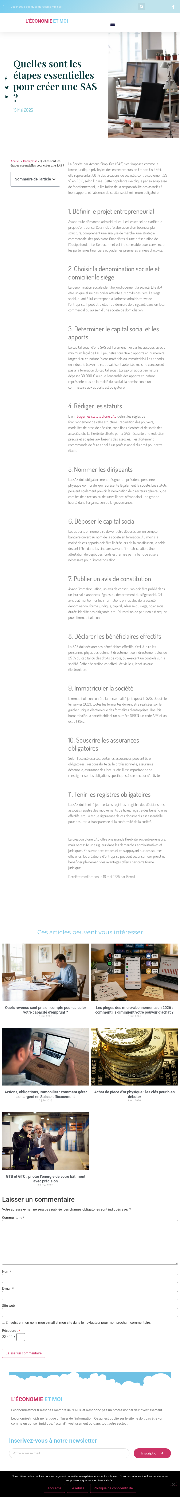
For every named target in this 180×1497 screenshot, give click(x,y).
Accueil (15, 161)
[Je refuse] (173, 1484)
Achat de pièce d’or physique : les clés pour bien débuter (134, 1094)
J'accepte (54, 1488)
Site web (8, 1305)
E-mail (8, 1288)
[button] (141, 6)
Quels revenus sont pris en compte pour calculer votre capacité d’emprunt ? (45, 1009)
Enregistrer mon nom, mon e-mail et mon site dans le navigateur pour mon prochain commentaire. (78, 1322)
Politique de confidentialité (113, 1488)
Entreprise (30, 161)
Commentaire (13, 1217)
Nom (7, 1271)
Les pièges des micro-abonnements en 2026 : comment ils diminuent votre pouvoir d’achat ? (134, 1009)
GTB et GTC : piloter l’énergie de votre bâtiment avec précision (45, 1178)
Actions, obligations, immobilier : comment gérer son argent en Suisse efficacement (45, 1094)
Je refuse (78, 1488)
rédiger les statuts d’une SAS (96, 416)
